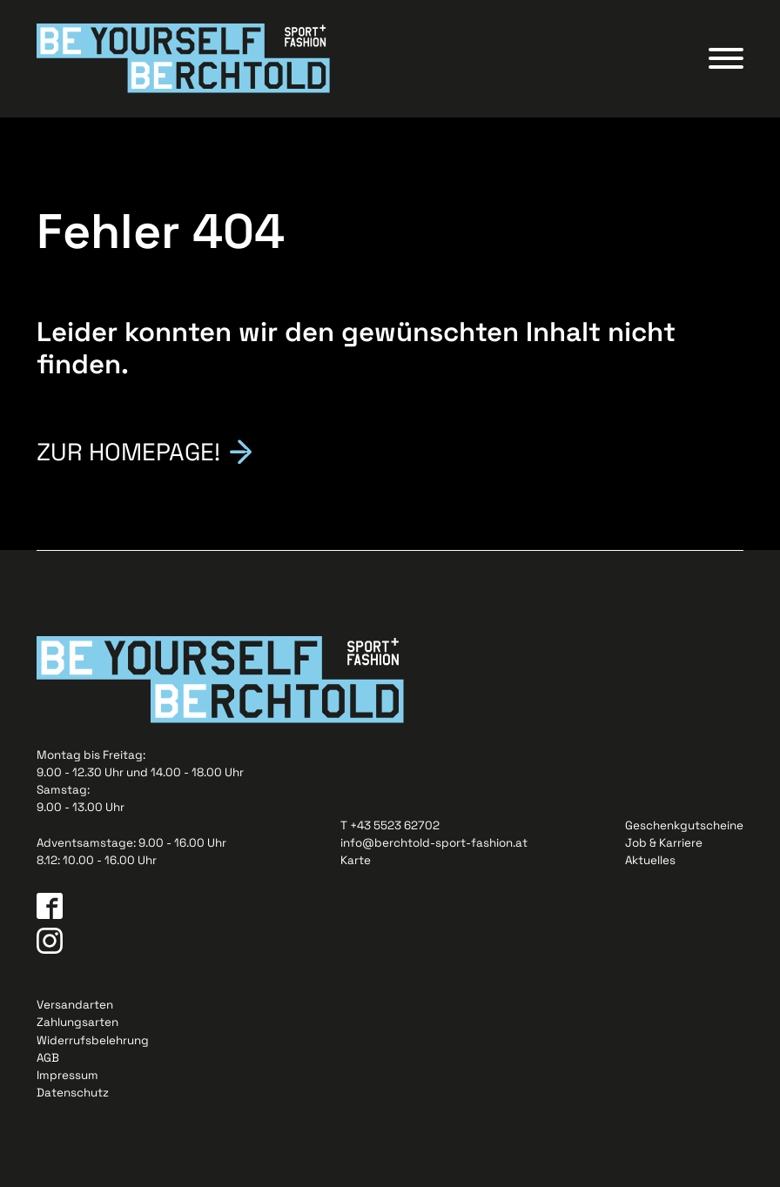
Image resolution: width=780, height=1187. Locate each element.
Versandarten (75, 1004)
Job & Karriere (664, 842)
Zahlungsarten (77, 1022)
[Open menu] (726, 58)
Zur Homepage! (128, 451)
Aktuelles (650, 860)
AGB (48, 1057)
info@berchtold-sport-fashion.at (434, 842)
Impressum (67, 1075)
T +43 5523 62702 (390, 825)
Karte (355, 860)
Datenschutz (73, 1092)
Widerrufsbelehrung (93, 1040)
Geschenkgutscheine (684, 825)
